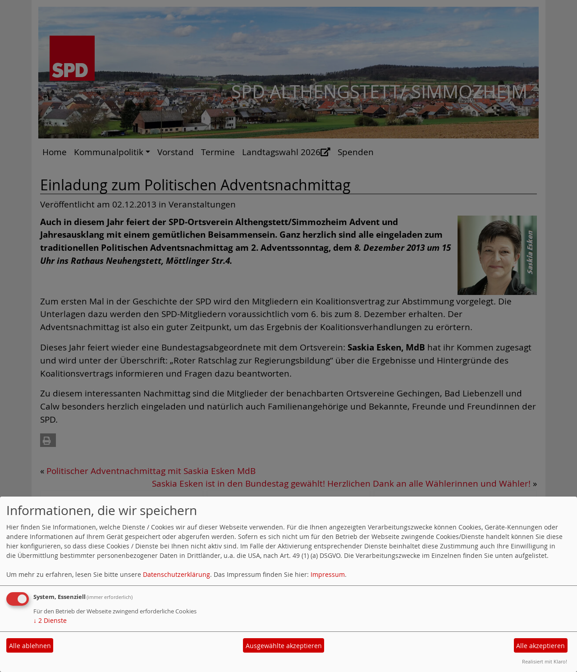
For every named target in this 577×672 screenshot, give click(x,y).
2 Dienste (50, 620)
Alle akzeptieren (540, 645)
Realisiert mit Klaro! (544, 661)
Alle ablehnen (30, 645)
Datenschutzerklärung (176, 574)
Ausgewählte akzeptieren (284, 645)
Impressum (328, 574)
